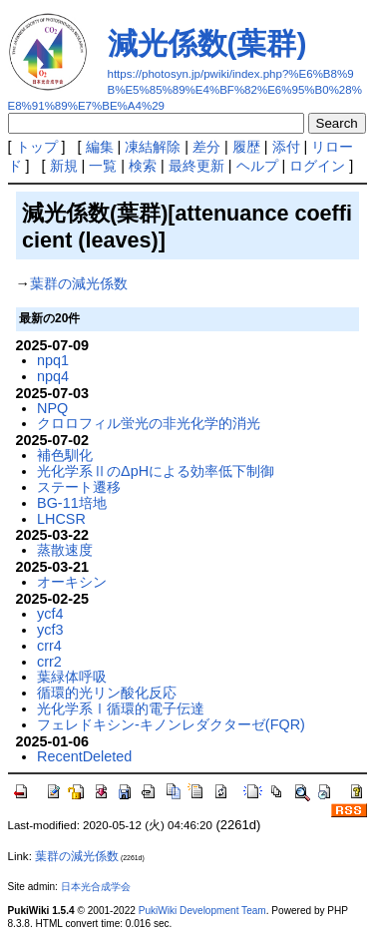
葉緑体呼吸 (72, 677)
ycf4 (50, 614)
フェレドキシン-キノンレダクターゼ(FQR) (171, 724)
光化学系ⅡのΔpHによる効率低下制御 (155, 471)
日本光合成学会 (96, 886)
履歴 (246, 147)
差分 (206, 147)
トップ (37, 147)
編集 (100, 147)
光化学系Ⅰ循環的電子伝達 (120, 708)
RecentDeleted (84, 756)
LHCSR (61, 519)
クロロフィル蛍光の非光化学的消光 (148, 423)
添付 (286, 147)
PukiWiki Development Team (202, 910)
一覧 (103, 166)
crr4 (49, 646)
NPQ (52, 408)
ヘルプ (257, 166)
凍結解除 (153, 147)
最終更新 (196, 166)
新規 (64, 166)
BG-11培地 (72, 503)
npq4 (53, 376)
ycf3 (50, 630)
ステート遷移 (79, 487)
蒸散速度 (65, 550)
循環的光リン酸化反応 (107, 693)
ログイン (317, 166)
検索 (143, 166)
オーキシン (72, 582)
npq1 (53, 360)
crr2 (49, 662)
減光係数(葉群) (207, 43)
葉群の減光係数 (79, 283)
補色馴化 (65, 455)
